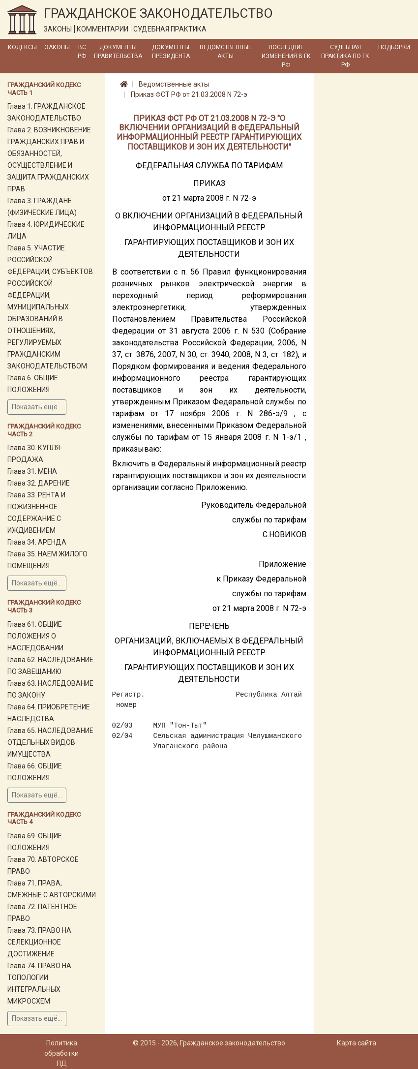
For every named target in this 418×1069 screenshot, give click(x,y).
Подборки (394, 47)
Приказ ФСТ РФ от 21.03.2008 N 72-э (189, 94)
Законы (57, 47)
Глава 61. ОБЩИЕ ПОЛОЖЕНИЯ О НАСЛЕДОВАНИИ (35, 636)
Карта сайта (356, 1043)
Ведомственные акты (226, 52)
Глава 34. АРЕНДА (36, 542)
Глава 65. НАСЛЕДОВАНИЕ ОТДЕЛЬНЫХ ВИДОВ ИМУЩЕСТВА (50, 742)
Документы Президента (171, 52)
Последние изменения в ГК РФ (286, 56)
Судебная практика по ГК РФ (345, 56)
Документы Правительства (118, 52)
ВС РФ (82, 52)
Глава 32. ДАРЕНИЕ (38, 483)
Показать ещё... (37, 407)
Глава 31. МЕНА (32, 471)
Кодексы (22, 47)
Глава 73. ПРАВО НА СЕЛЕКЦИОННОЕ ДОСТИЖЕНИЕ (39, 942)
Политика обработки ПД (61, 1053)
